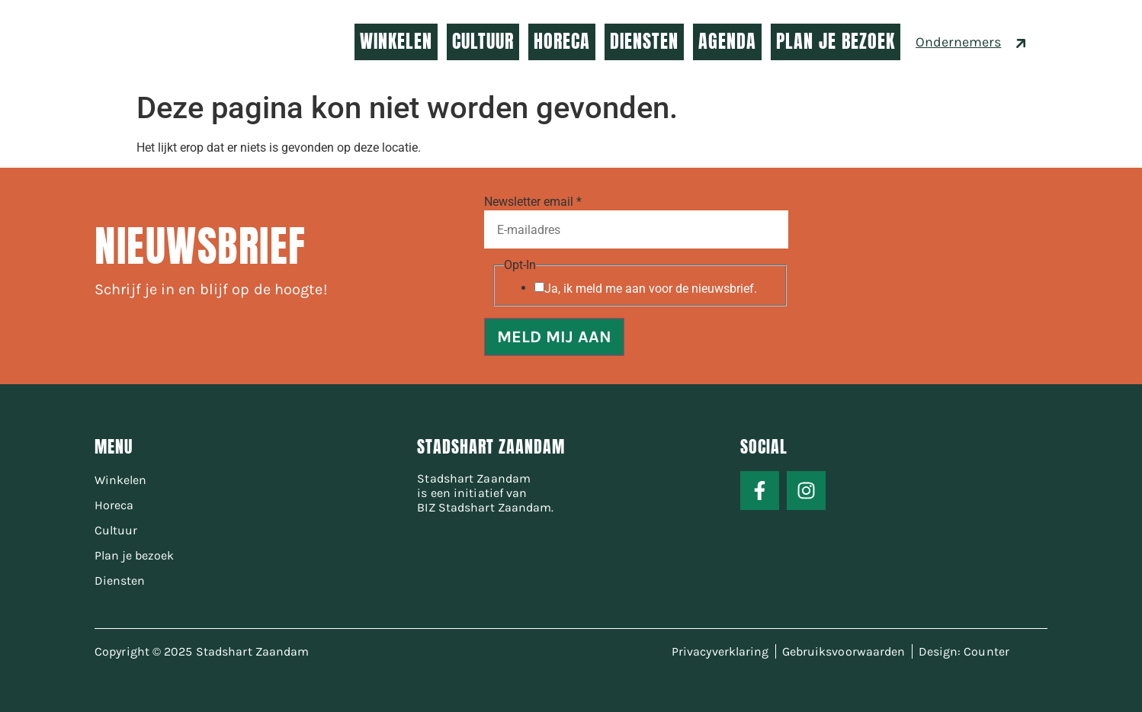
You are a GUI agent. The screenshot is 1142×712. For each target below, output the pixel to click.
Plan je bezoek (134, 555)
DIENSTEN (644, 41)
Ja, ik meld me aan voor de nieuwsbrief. (650, 289)
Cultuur (116, 530)
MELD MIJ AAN (554, 337)
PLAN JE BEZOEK (835, 41)
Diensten (120, 580)
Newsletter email (533, 202)
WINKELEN (396, 41)
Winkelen (120, 480)
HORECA (562, 41)
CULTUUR (483, 41)
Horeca (114, 505)
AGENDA (727, 41)
